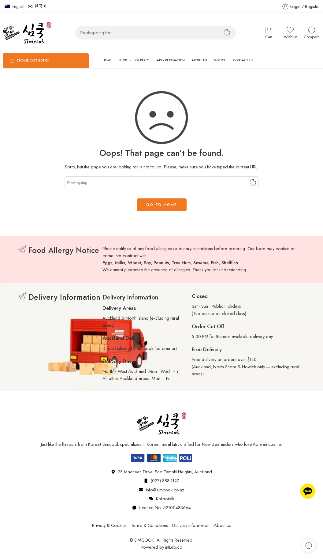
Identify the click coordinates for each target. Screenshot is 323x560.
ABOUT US (199, 60)
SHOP (123, 61)
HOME (107, 60)
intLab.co (173, 547)
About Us (222, 525)
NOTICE (220, 60)
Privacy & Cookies (109, 525)
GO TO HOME (161, 205)
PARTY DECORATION (170, 60)
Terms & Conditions (149, 525)
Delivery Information (191, 525)
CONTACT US (243, 60)
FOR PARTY (141, 60)
